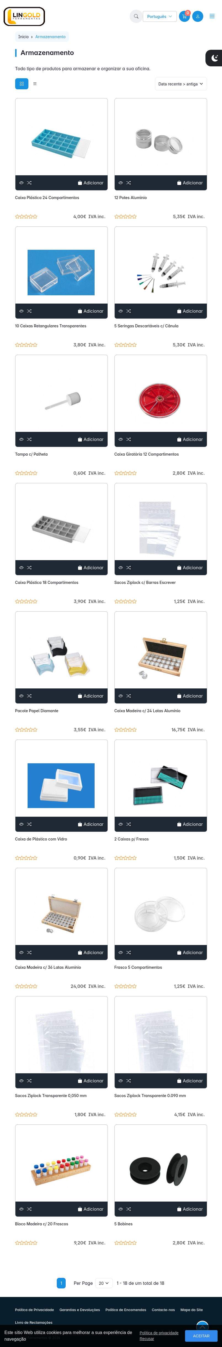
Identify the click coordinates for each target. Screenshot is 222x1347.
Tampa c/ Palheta (31, 454)
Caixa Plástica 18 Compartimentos (46, 582)
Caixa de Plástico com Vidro (41, 839)
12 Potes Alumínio (130, 197)
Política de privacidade (159, 1333)
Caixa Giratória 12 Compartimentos (146, 454)
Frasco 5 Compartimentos (138, 967)
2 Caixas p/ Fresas (131, 839)
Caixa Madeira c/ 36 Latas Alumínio (48, 967)
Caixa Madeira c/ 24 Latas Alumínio (147, 710)
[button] (136, 16)
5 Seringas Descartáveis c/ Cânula (146, 325)
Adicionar (90, 183)
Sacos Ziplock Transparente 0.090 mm (150, 1095)
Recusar (147, 1338)
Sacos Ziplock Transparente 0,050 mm (51, 1095)
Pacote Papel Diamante (36, 710)
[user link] (197, 16)
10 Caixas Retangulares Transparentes (50, 325)
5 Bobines (123, 1223)
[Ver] (21, 182)
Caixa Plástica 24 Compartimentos (47, 197)
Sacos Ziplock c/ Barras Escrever (145, 582)
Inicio (23, 36)
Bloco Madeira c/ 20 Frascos (41, 1223)
